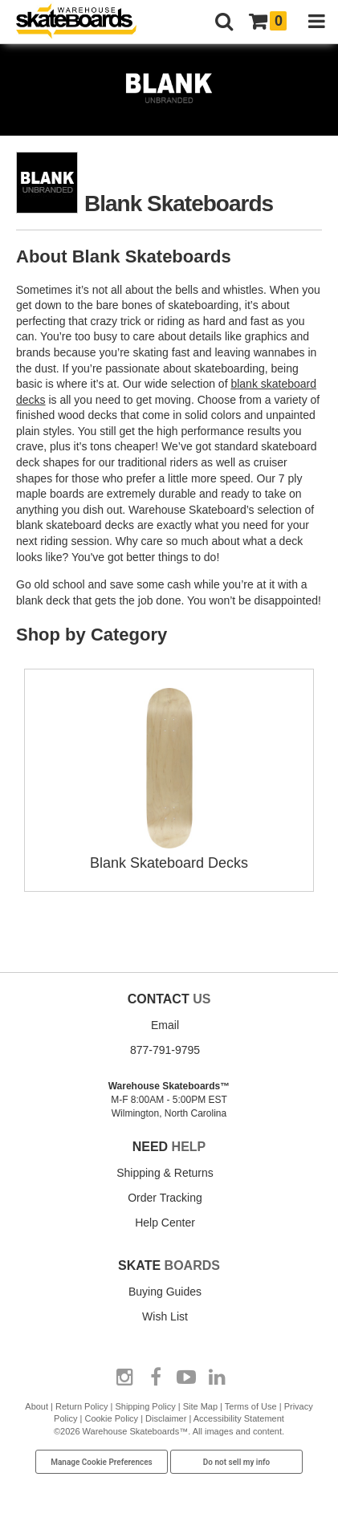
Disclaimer (165, 1418)
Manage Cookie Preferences (102, 1462)
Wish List (165, 1316)
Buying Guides (165, 1291)
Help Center (165, 1222)
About (36, 1406)
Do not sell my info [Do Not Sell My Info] (237, 1462)
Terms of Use (251, 1406)
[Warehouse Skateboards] (84, 22)
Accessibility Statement (238, 1418)
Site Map (200, 1406)
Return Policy (81, 1406)
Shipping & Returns (165, 1172)
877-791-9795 (165, 1050)
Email (165, 1025)
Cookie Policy (111, 1418)
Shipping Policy (145, 1406)
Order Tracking (165, 1197)
